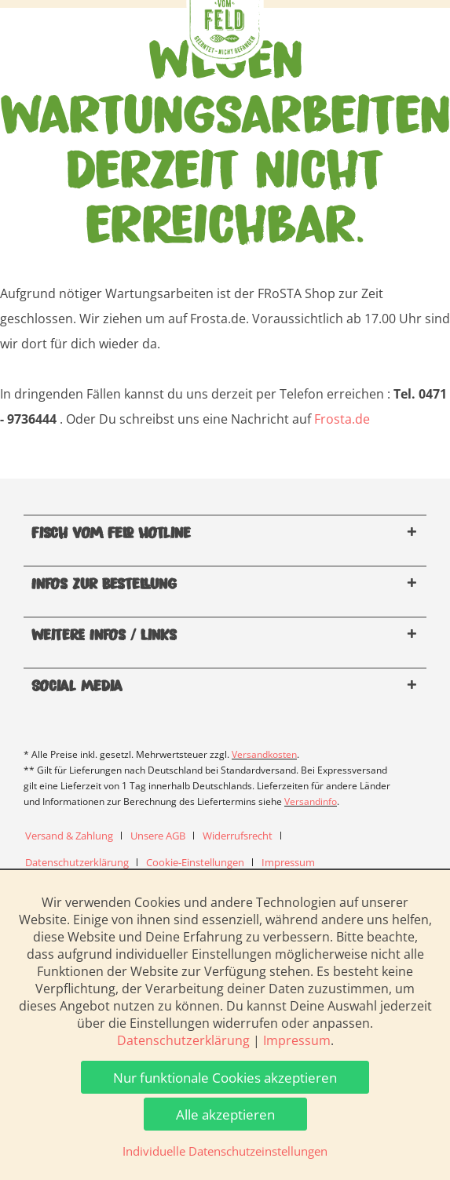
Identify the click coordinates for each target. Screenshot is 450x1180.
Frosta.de (342, 419)
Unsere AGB (157, 836)
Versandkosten (264, 754)
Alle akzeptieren (225, 1114)
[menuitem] (75, 835)
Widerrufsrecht (238, 836)
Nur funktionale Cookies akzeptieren (225, 1078)
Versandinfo (310, 801)
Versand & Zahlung (69, 836)
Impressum (288, 862)
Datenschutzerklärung (77, 862)
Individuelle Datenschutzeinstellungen (225, 1151)
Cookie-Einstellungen (195, 862)
